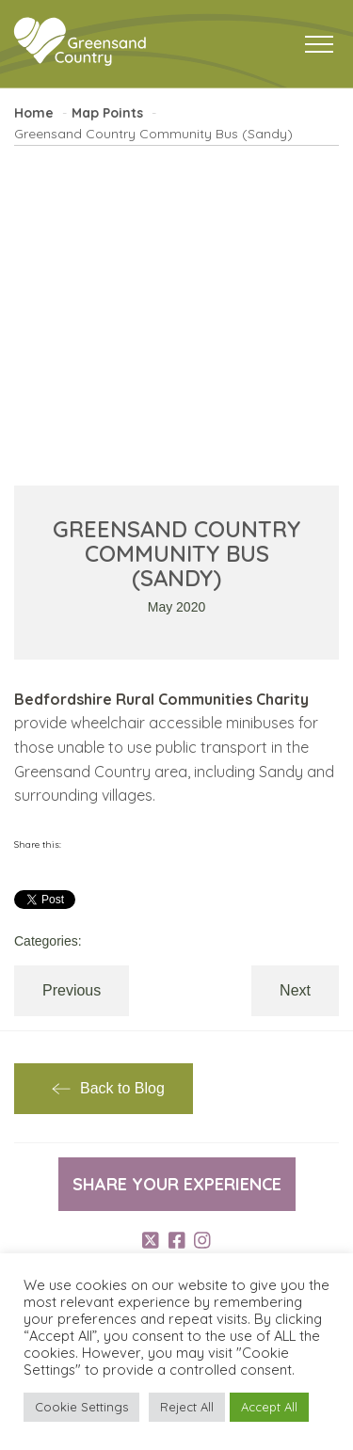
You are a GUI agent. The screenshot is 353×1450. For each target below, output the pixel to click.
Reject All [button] (187, 1406)
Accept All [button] (269, 1406)
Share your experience (176, 1184)
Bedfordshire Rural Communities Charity (161, 699)
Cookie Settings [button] (81, 1406)
